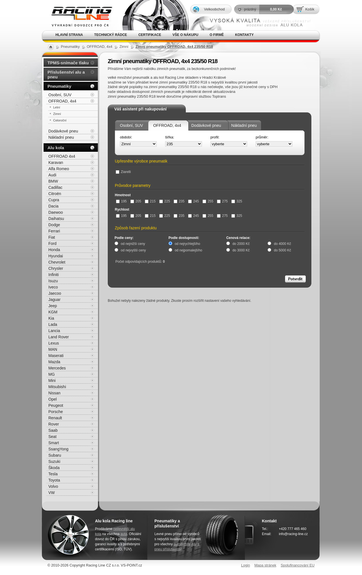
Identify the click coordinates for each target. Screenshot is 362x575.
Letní (56, 107)
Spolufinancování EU (297, 565)
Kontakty (244, 35)
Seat (52, 436)
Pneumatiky (59, 86)
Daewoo (55, 212)
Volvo (53, 486)
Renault (55, 418)
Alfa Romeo (58, 168)
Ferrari (54, 231)
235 (179, 201)
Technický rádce (110, 35)
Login (245, 565)
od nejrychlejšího (187, 244)
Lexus (53, 343)
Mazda (54, 362)
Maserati (56, 355)
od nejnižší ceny (133, 244)
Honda (54, 249)
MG (51, 374)
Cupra (53, 200)
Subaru (54, 455)
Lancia (54, 330)
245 (193, 201)
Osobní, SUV (131, 125)
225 (164, 201)
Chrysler (55, 268)
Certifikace (149, 35)
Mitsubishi (57, 386)
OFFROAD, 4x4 (167, 125)
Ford (52, 243)
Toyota (54, 480)
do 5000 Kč (282, 250)
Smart (53, 443)
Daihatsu (56, 218)
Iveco (53, 287)
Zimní (57, 114)
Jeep (52, 305)
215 (150, 201)
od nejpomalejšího (188, 250)
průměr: (262, 137)
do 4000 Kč (282, 244)
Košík (309, 9)
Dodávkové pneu (206, 125)
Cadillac (55, 187)
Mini (52, 380)
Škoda (54, 467)
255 (207, 201)
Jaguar (54, 299)
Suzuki (54, 461)
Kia (51, 318)
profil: (214, 137)
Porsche (55, 411)
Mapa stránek (265, 565)
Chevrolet (56, 262)
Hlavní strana (69, 35)
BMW (53, 181)
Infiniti (53, 274)
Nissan (54, 393)
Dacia (53, 206)
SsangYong (58, 449)
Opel (52, 399)
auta (123, 534)
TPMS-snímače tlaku (68, 62)
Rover (53, 424)
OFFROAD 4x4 (61, 156)
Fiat (51, 237)
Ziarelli (123, 172)
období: (126, 137)
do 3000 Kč (241, 250)
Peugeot (55, 405)
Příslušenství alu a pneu (66, 74)
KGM (52, 312)
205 (135, 201)
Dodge (54, 225)
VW (51, 492)
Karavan (55, 162)
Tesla (53, 474)
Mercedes (57, 368)
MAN (52, 349)
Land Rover (58, 337)
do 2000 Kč (241, 244)
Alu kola (56, 147)
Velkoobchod (214, 9)
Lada (52, 324)
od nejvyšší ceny (133, 250)
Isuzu (53, 281)
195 (121, 201)
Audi (52, 175)
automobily (182, 544)
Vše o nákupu (185, 35)
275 (222, 201)
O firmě (217, 35)
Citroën (54, 193)
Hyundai (55, 256)
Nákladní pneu (244, 125)
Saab (53, 430)
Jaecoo (54, 293)
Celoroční (59, 120)
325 (236, 201)
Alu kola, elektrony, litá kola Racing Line (78, 15)
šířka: (169, 137)
